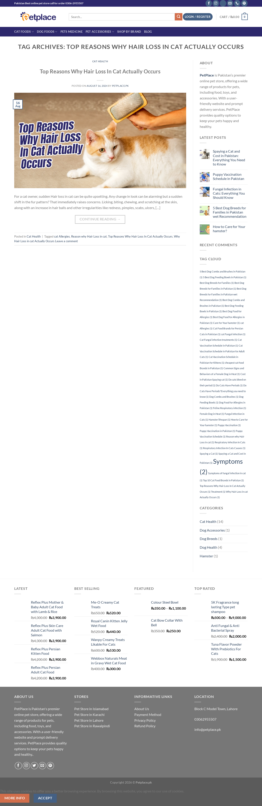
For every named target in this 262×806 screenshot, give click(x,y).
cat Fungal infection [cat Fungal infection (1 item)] (233, 334)
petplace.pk (120, 85)
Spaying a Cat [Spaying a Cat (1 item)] (209, 453)
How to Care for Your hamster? (229, 228)
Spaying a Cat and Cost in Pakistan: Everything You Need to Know (229, 157)
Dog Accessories (212, 530)
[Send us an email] (230, 3)
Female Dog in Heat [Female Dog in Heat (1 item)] (212, 413)
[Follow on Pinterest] (244, 3)
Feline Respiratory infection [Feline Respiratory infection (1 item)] (229, 408)
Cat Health (100, 61)
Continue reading (100, 219)
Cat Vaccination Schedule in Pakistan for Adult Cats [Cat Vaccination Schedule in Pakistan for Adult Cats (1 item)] (222, 351)
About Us (141, 709)
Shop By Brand (129, 31)
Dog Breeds (209, 538)
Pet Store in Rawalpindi (92, 726)
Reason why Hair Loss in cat (89, 236)
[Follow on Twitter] (34, 765)
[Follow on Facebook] (209, 3)
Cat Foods (24, 32)
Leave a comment (66, 241)
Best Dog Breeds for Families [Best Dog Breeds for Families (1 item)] (217, 282)
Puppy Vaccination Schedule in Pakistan (228, 176)
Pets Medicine (71, 31)
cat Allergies (62, 236)
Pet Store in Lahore (88, 720)
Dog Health (208, 547)
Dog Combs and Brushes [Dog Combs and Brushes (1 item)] (223, 396)
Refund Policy (144, 726)
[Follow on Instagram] (216, 3)
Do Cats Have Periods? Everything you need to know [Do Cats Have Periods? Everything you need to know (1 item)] (223, 391)
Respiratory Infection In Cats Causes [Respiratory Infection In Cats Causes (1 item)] (224, 448)
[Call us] (237, 3)
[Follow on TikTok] (223, 3)
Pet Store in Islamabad (91, 709)
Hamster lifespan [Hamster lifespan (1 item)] (219, 419)
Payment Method (147, 714)
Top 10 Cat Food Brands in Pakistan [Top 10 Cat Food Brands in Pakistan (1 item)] (223, 480)
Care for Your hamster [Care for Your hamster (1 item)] (226, 322)
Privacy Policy (145, 720)
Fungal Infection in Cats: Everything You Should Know (229, 193)
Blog (148, 31)
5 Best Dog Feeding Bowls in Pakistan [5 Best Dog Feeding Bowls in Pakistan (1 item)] (224, 277)
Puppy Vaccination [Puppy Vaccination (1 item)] (229, 425)
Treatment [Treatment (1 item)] (218, 491)
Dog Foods (47, 32)
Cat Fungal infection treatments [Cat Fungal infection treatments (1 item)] (218, 339)
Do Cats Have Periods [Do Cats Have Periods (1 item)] (229, 385)
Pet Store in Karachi (89, 714)
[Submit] (178, 17)
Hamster (206, 556)
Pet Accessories (100, 32)
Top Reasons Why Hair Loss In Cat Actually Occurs (100, 71)
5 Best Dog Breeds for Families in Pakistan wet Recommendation (229, 212)
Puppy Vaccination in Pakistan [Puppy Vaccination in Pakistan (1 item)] (217, 430)
